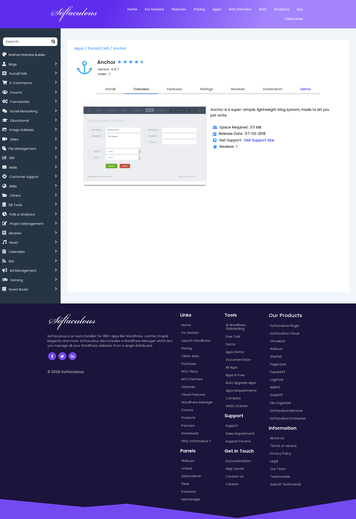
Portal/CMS (18, 73)
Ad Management (23, 270)
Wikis (13, 186)
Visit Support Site (259, 140)
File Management (22, 148)
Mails (13, 167)
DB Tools (15, 205)
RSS (11, 261)
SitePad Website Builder (23, 54)
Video (14, 139)
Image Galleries (21, 130)
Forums (16, 92)
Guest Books (18, 289)
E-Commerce (21, 83)
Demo (306, 89)
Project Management (27, 223)
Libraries (15, 233)
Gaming (16, 280)
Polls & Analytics (22, 214)
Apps (79, 48)
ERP (12, 158)
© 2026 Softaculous (65, 371)
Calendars (17, 252)
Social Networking (23, 111)
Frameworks (19, 101)
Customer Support (24, 177)
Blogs (13, 64)
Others (15, 195)
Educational (19, 120)
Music (13, 242)
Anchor (119, 48)
